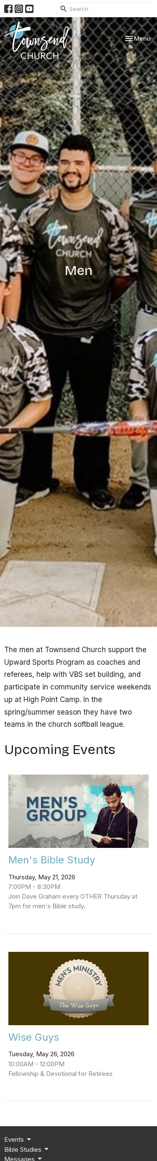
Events (18, 1139)
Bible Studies (27, 1149)
